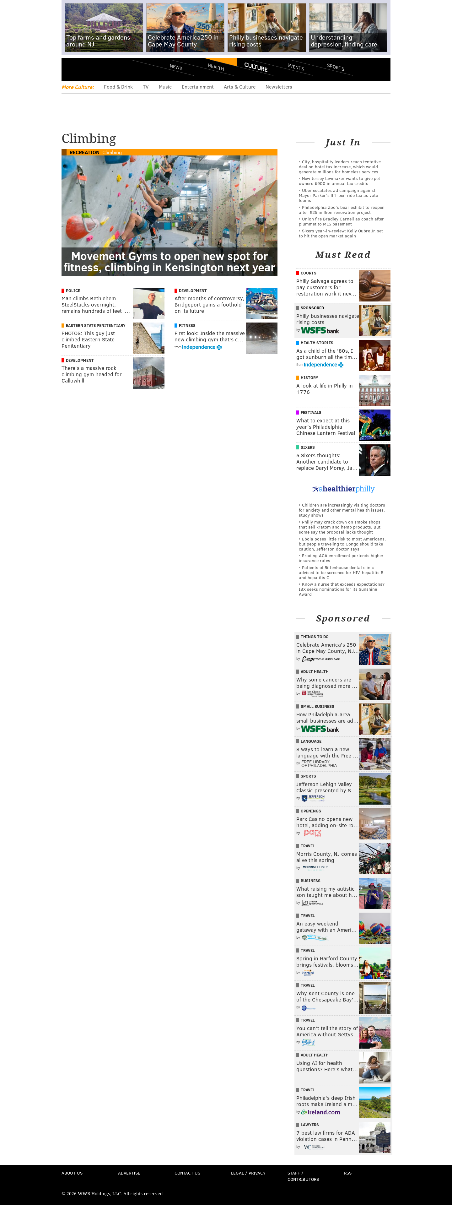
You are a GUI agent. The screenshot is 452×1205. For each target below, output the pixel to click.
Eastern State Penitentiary (96, 325)
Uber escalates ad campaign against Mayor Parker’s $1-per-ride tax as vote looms (338, 195)
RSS (348, 1173)
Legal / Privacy (248, 1173)
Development (193, 290)
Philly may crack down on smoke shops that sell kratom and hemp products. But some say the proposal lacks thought (339, 527)
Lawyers (310, 1124)
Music (165, 86)
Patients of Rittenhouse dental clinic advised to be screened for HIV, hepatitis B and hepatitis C (341, 572)
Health (216, 67)
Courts (308, 273)
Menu (72, 69)
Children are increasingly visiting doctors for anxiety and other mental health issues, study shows (342, 510)
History (309, 377)
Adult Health (315, 671)
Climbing (112, 152)
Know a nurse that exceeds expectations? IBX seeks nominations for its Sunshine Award (342, 589)
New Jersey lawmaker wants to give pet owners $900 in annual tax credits (339, 180)
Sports (335, 67)
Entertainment (198, 86)
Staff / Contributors (303, 1176)
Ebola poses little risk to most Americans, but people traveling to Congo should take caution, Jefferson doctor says (342, 544)
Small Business (317, 706)
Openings (311, 811)
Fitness (187, 325)
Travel (308, 846)
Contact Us (187, 1173)
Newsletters (279, 86)
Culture (255, 66)
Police (73, 290)
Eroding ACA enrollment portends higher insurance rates (341, 557)
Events (296, 67)
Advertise (129, 1173)
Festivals (311, 412)
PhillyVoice (104, 69)
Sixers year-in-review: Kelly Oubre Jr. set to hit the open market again (341, 233)
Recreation (85, 152)
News (176, 67)
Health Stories (317, 342)
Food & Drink (118, 86)
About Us (72, 1173)
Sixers (308, 447)
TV (146, 86)
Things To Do (315, 636)
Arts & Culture (240, 86)
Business (310, 880)
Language (311, 741)
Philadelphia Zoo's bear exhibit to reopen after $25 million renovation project (342, 209)
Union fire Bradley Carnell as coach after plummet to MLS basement (341, 221)
